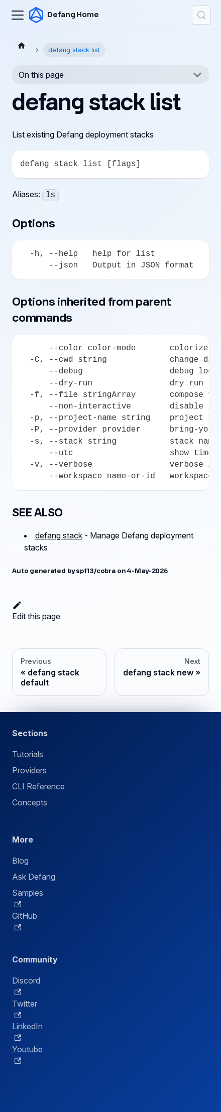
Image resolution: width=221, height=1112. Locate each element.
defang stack (58, 535)
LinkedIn (27, 1031)
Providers (29, 770)
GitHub (24, 921)
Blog (20, 861)
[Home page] (21, 45)
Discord (26, 986)
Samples (27, 898)
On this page (41, 75)
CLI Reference (38, 786)
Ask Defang (33, 877)
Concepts (29, 802)
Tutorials (27, 754)
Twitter (24, 1009)
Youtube (27, 1054)
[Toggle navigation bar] (17, 15)
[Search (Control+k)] (201, 15)
